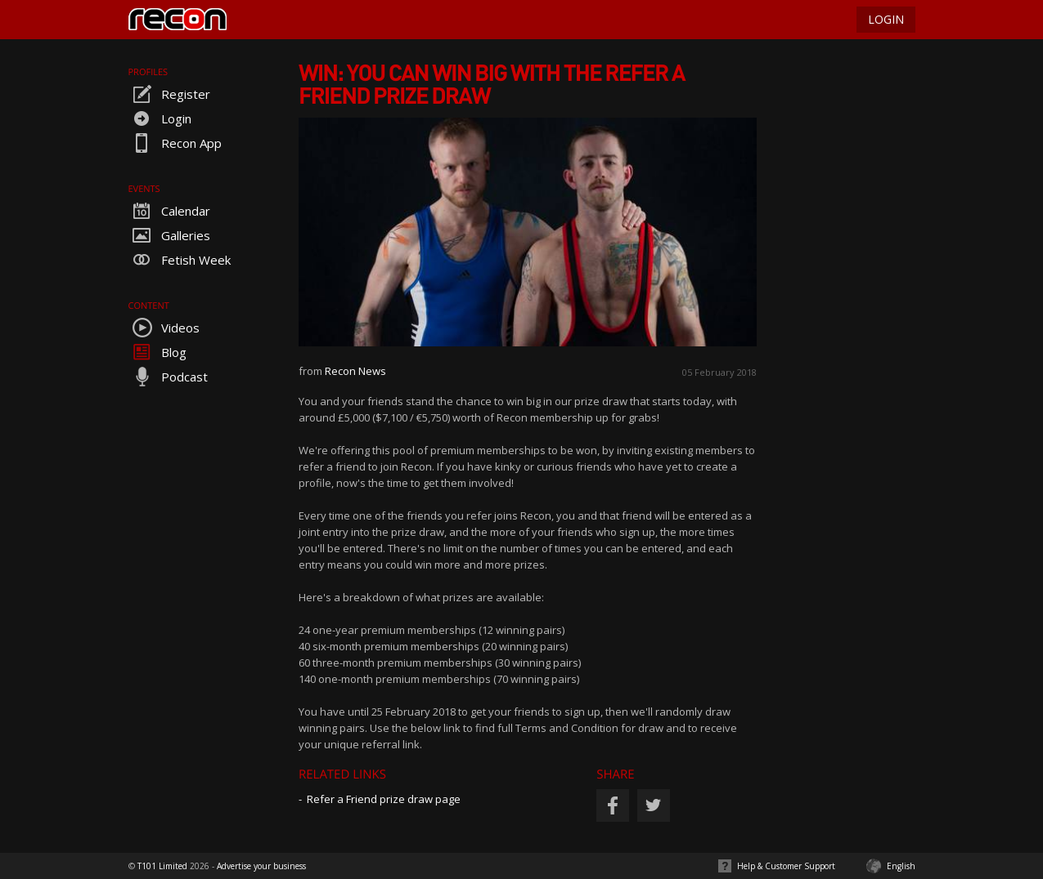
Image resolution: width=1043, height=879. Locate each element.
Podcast (168, 376)
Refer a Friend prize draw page (384, 799)
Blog (157, 352)
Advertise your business (261, 866)
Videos (164, 327)
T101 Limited (162, 866)
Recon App (175, 143)
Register (169, 94)
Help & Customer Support (786, 866)
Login (159, 118)
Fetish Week (179, 260)
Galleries (169, 235)
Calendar (169, 211)
